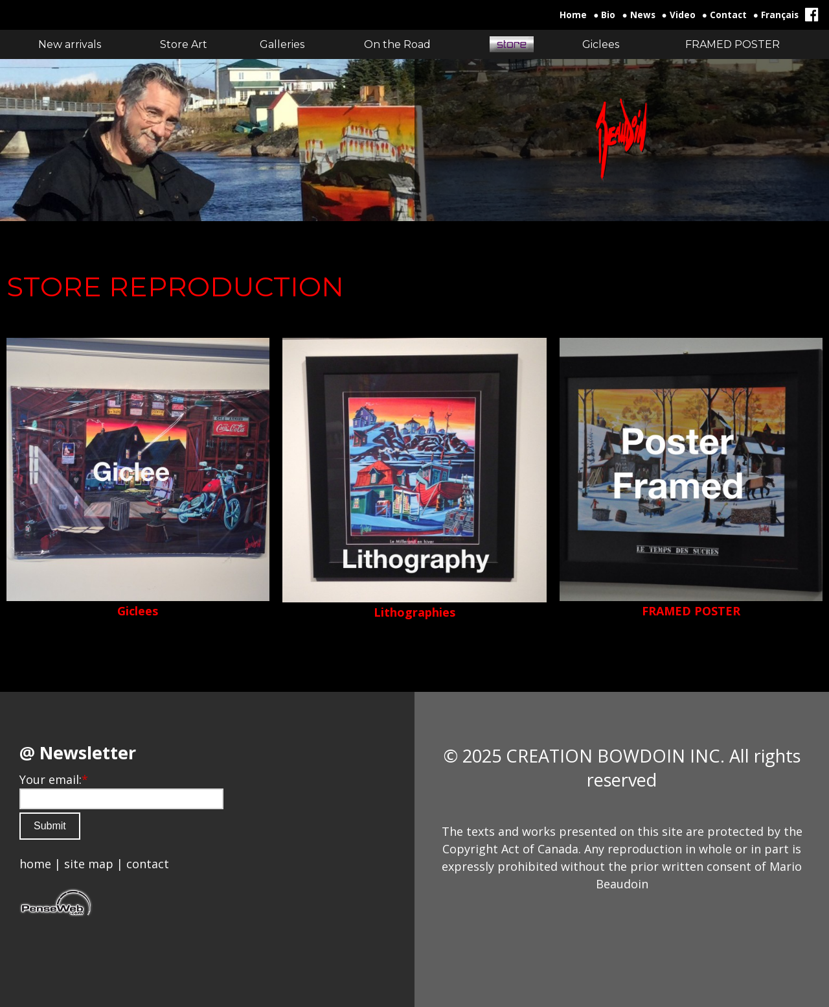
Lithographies (414, 612)
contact (147, 863)
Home (573, 15)
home (35, 863)
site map (88, 863)
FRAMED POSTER (691, 611)
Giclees (137, 611)
